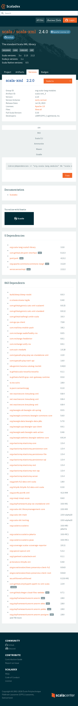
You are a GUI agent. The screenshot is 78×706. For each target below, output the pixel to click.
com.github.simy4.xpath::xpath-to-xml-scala (29, 583)
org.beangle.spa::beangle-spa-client (26, 426)
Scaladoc (13, 194)
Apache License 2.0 (60, 32)
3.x (20, 55)
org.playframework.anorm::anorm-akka (27, 603)
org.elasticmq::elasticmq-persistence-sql (28, 459)
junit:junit (14, 258)
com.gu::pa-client (17, 322)
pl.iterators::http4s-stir (20, 562)
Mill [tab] (39, 133)
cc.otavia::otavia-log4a (20, 300)
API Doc (40, 20)
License (8, 681)
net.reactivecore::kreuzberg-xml (24, 404)
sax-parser (6, 50)
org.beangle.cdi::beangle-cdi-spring (25, 410)
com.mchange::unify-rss (20, 344)
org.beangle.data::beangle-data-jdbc (26, 421)
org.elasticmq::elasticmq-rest (23, 465)
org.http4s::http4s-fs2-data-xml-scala (27, 487)
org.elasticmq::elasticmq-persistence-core (28, 448)
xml (31, 50)
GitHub (9, 37)
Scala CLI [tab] (39, 138)
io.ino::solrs (15, 382)
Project (7, 72)
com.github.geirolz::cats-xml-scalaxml (27, 305)
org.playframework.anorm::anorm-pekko (28, 609)
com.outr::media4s (18, 349)
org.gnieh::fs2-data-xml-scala (23, 481)
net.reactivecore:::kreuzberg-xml (24, 393)
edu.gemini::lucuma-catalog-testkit (25, 366)
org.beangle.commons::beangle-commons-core (31, 415)
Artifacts (20, 72)
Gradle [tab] (39, 154)
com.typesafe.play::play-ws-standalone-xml (29, 355)
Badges (44, 72)
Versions (33, 72)
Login (69, 20)
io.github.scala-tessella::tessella (24, 371)
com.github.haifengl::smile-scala (24, 316)
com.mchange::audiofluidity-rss (24, 333)
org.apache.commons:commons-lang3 (27, 263)
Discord (10, 648)
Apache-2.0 (40, 106)
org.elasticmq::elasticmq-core (23, 443)
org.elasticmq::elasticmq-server (24, 476)
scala (7, 31)
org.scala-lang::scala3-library (23, 247)
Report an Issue (12, 663)
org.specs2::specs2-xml (20, 551)
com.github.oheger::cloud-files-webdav (27, 592)
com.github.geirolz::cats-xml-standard (27, 311)
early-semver (41, 100)
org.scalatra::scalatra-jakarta (23, 534)
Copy (67, 175)
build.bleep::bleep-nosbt (20, 294)
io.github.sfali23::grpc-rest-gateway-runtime (30, 377)
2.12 (33, 55)
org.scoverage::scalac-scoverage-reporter (28, 545)
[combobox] (58, 81)
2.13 (26, 55)
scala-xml (26, 31)
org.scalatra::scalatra (19, 525)
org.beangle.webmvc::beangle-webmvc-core (29, 437)
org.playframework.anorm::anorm (25, 598)
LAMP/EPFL (40, 115)
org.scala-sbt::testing (19, 520)
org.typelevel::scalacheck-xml (23, 556)
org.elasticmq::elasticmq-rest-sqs (25, 470)
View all (38, 109)
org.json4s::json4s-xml (20, 492)
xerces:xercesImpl (18, 269)
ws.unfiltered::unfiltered (20, 578)
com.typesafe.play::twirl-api (22, 360)
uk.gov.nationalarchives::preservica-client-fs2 (30, 567)
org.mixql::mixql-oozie (20, 498)
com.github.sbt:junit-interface (23, 252)
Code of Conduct (12, 677)
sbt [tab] (39, 127)
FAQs (7, 673)
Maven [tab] (39, 149)
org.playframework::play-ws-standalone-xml (29, 503)
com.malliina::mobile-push (22, 327)
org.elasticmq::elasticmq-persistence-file (28, 454)
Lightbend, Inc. (53, 115)
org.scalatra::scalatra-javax (22, 540)
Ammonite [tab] (39, 143)
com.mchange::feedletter (21, 338)
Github (9, 645)
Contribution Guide (13, 659)
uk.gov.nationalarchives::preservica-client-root (30, 573)
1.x (22, 58)
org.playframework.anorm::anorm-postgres (29, 614)
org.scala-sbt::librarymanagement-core (27, 509)
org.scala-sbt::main (18, 514)
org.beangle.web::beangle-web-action (26, 432)
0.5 (27, 62)
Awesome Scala (54, 20)
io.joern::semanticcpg (19, 388)
